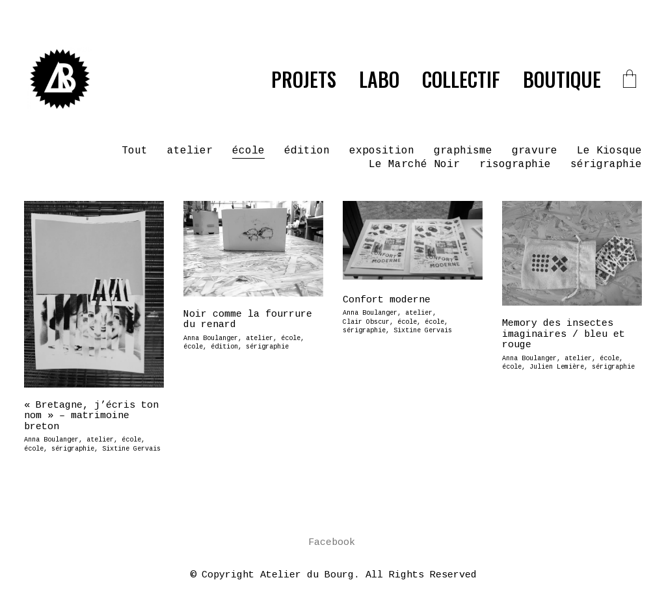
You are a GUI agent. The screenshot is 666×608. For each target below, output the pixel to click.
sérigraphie (606, 164)
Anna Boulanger (51, 439)
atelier (190, 151)
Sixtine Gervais (131, 449)
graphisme (463, 151)
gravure (534, 151)
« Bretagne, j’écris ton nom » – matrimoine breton (91, 416)
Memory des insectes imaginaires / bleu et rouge (563, 334)
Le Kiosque (609, 151)
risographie (515, 164)
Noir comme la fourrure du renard (247, 320)
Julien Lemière (556, 367)
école (248, 151)
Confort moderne (387, 300)
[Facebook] (331, 542)
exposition (381, 151)
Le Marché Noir (414, 164)
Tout (135, 151)
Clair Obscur (366, 322)
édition (307, 151)
